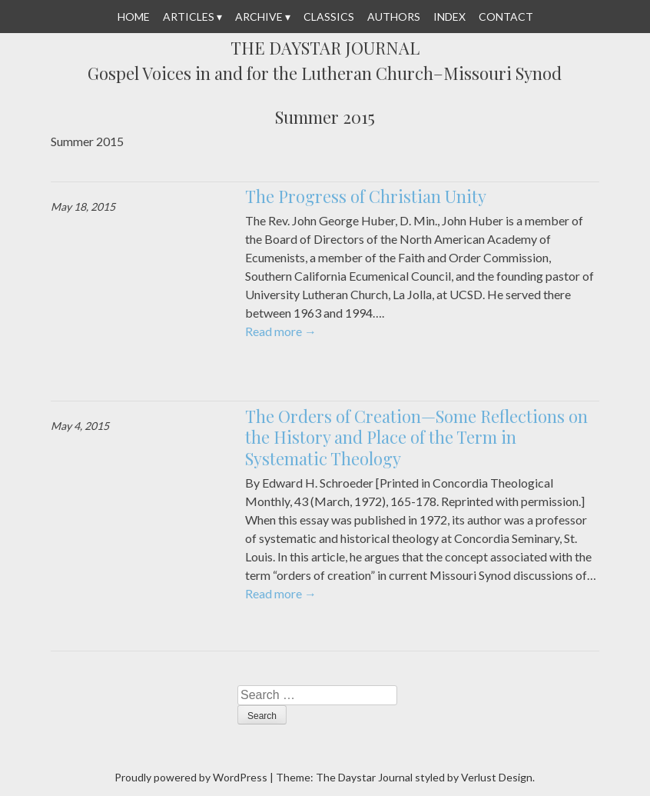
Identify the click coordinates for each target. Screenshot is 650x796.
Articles (188, 16)
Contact (506, 16)
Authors (393, 16)
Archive (259, 16)
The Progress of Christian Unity (365, 196)
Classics (328, 16)
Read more (281, 331)
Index (449, 16)
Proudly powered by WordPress (190, 777)
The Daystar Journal (325, 48)
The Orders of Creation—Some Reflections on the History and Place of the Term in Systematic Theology (416, 437)
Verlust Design (496, 777)
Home (134, 16)
